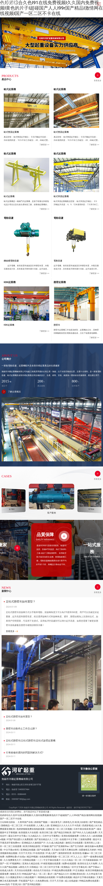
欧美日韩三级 (46, 832)
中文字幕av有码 (11, 849)
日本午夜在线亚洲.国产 (84, 829)
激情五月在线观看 (74, 842)
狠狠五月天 (15, 874)
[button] (44, 706)
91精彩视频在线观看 (51, 863)
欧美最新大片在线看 (29, 832)
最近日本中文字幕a (17, 836)
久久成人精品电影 (56, 842)
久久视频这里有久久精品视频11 (21, 877)
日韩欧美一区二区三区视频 (59, 829)
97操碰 (45, 846)
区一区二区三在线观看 (11, 846)
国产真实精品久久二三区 (46, 839)
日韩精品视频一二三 (32, 860)
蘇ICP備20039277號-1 (84, 807)
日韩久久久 (85, 836)
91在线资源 (39, 853)
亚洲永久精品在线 (31, 863)
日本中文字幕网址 (51, 836)
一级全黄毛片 (55, 822)
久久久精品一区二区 (72, 860)
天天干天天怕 (25, 853)
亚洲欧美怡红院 (78, 874)
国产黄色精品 (95, 822)
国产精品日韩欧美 (63, 832)
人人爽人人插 (43, 825)
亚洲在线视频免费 (70, 836)
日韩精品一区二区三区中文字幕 (45, 867)
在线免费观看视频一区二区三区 (54, 856)
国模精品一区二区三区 (12, 825)
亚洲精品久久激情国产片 (34, 842)
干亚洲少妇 (16, 884)
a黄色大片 (24, 867)
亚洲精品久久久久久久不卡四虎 (66, 825)
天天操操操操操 (91, 860)
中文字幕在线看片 (52, 860)
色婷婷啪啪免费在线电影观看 (31, 829)
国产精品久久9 (61, 874)
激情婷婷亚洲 (65, 853)
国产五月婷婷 (77, 846)
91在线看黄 (29, 825)
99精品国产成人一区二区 (34, 874)
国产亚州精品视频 (32, 884)
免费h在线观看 (69, 863)
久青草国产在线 (25, 822)
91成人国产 (51, 853)
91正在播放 (79, 870)
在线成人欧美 (6, 870)
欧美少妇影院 (81, 822)
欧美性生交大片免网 (88, 863)
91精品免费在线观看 (62, 870)
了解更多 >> (44, 145)
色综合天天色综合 (42, 870)
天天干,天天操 (57, 881)
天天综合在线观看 (23, 870)
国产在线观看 (43, 849)
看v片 (50, 874)
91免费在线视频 (64, 877)
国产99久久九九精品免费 (85, 832)
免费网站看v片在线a (16, 856)
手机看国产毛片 (26, 881)
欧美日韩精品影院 (32, 846)
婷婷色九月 (68, 822)
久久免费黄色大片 (12, 860)
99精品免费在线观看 (89, 881)
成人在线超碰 (71, 881)
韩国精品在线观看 (47, 877)
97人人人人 (77, 856)
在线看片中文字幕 (68, 839)
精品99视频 (32, 856)
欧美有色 (77, 853)
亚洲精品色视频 (28, 849)
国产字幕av (94, 867)
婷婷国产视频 (41, 822)
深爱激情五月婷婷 (88, 849)
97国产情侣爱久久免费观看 (20, 839)
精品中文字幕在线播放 (84, 877)
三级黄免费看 (85, 839)
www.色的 (5, 884)
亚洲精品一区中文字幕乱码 (74, 867)
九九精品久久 (35, 836)
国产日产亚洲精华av (59, 846)
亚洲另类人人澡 (92, 842)
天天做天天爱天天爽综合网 (65, 849)
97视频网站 (15, 863)
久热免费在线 (42, 881)
